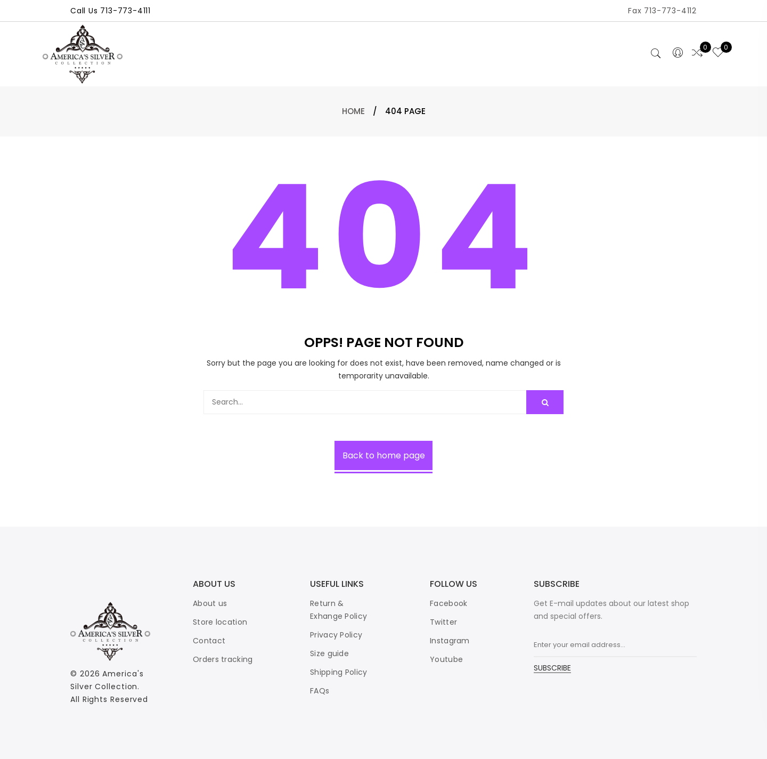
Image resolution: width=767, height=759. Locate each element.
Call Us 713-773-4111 (110, 10)
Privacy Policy (336, 634)
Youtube (446, 659)
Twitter (443, 622)
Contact (209, 640)
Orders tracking (223, 659)
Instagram (450, 640)
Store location (220, 622)
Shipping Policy (339, 672)
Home (353, 111)
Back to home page (383, 455)
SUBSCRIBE (552, 668)
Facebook (448, 603)
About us (210, 603)
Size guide (329, 653)
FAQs (319, 690)
